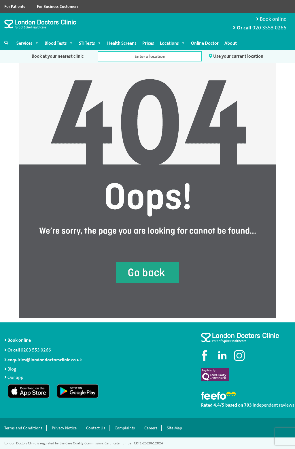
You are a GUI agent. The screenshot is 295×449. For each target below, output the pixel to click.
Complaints (125, 428)
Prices (148, 43)
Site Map (174, 428)
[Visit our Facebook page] (205, 355)
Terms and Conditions (23, 428)
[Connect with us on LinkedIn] (222, 355)
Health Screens (122, 43)
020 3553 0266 (269, 28)
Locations (172, 43)
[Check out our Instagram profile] (240, 355)
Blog (11, 369)
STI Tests (90, 43)
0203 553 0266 (36, 350)
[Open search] (6, 42)
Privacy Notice (64, 428)
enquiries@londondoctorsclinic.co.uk (43, 360)
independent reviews (273, 405)
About (230, 43)
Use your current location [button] (236, 56)
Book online (271, 19)
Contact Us (95, 428)
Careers (150, 428)
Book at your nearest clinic (58, 56)
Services (27, 43)
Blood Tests (59, 43)
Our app (15, 377)
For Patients (14, 6)
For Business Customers (57, 6)
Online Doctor (205, 43)
